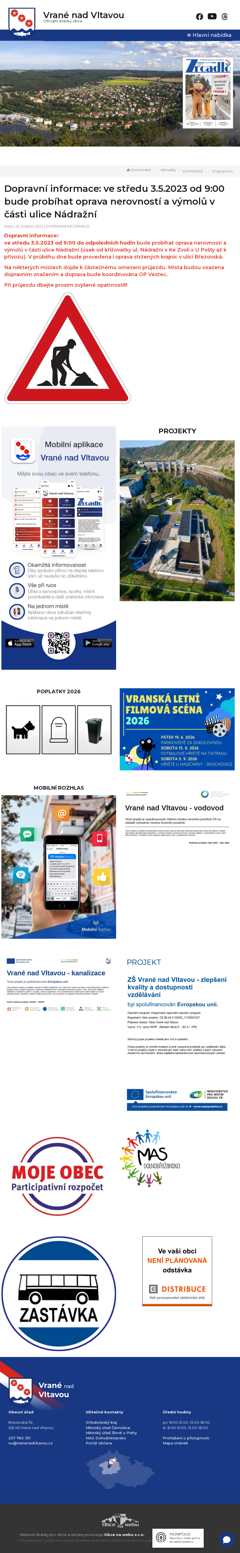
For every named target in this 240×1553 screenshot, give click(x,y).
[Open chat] (226, 1539)
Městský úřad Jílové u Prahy (111, 1432)
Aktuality (168, 170)
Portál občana (99, 1443)
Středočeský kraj (101, 1422)
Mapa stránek (175, 1443)
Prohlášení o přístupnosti (186, 1438)
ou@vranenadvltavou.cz (30, 1443)
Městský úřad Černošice (108, 1427)
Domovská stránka (140, 170)
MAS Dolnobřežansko (106, 1438)
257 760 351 (19, 1438)
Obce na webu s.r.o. (124, 1534)
